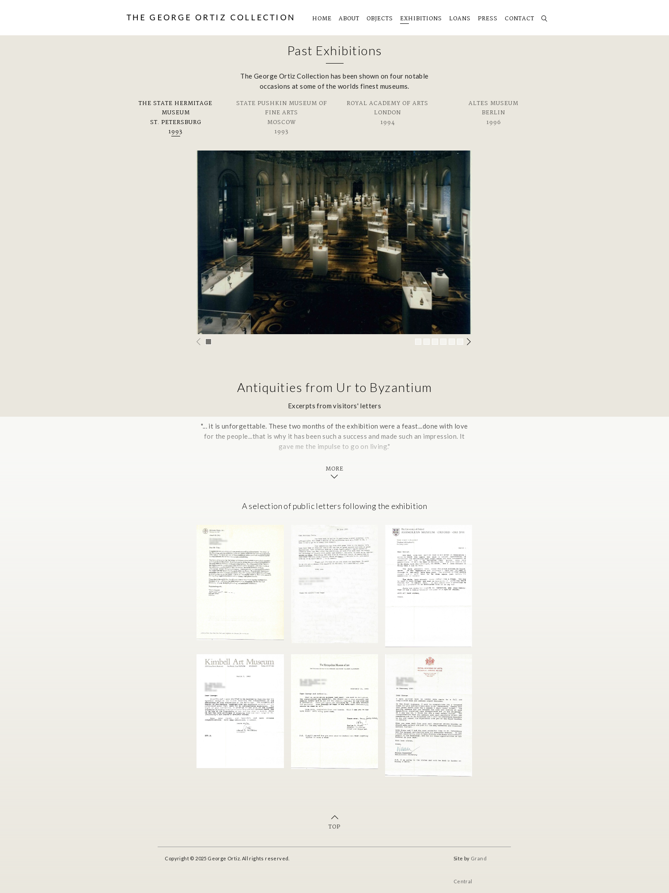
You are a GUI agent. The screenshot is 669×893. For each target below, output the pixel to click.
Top (334, 827)
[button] (208, 342)
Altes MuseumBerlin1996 (493, 113)
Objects (380, 18)
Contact (519, 18)
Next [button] (469, 341)
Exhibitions (421, 18)
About (349, 18)
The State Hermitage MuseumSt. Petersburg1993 (175, 117)
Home (322, 18)
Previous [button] (199, 341)
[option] (334, 242)
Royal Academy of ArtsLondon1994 (387, 113)
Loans (460, 18)
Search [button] (542, 16)
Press (488, 18)
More (334, 469)
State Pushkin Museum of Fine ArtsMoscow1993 (281, 117)
